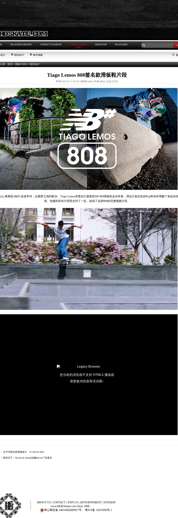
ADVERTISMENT (91, 502)
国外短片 (35, 64)
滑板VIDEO (21, 64)
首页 (9, 64)
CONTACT (59, 502)
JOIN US (73, 502)
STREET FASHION (50, 44)
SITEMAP (109, 502)
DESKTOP (101, 44)
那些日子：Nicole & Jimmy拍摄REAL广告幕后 (27, 457)
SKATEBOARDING (21, 44)
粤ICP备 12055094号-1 (98, 510)
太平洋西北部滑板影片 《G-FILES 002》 (24, 452)
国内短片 (19, 55)
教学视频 (38, 55)
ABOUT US (44, 502)
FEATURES (121, 44)
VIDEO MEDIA (78, 44)
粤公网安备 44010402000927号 (61, 510)
